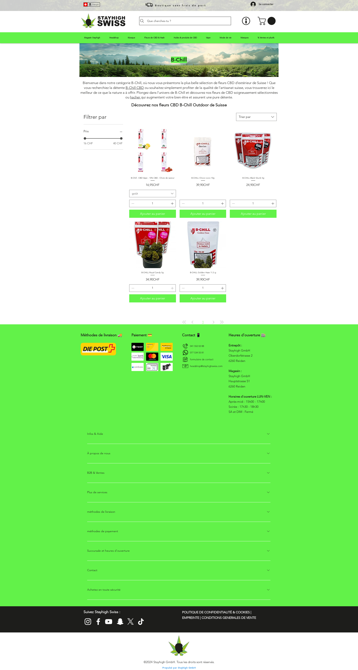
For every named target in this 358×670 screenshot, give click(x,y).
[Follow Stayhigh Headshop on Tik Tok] (141, 621)
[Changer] (93, 4)
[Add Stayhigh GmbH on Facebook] (98, 621)
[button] (268, 21)
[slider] (84, 138)
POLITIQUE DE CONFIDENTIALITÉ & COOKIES (216, 612)
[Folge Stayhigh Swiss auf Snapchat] (120, 621)
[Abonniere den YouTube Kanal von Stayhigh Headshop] (108, 621)
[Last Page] (221, 322)
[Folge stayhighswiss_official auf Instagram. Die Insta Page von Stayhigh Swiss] (88, 621)
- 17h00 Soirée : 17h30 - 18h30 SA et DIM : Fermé (247, 407)
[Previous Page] (192, 322)
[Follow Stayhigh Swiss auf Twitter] (130, 621)
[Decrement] (132, 203)
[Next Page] (213, 322)
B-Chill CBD (135, 88)
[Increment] (172, 203)
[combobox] (256, 117)
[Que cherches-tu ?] (185, 21)
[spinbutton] (152, 203)
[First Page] (184, 322)
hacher (135, 97)
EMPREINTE (191, 618)
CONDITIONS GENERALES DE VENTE (229, 618)
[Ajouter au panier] (152, 214)
